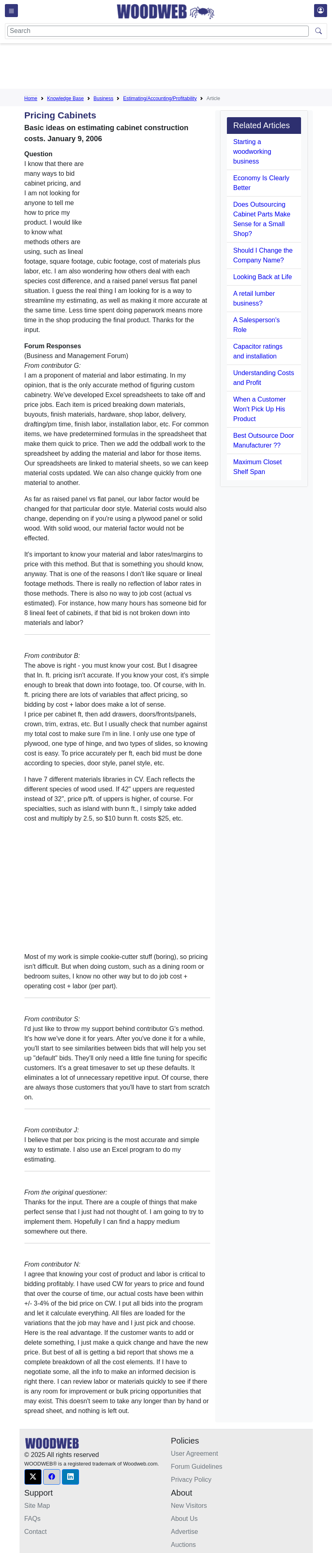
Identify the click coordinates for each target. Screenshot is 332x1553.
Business (104, 98)
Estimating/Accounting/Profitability (160, 98)
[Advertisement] (172, 67)
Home (30, 98)
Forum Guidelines (196, 1466)
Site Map (37, 1505)
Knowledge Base (65, 98)
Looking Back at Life (262, 276)
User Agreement (194, 1453)
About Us (184, 1518)
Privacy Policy (191, 1479)
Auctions (183, 1544)
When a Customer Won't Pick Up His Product (259, 409)
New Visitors (189, 1505)
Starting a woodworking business (252, 151)
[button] (33, 1477)
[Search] (158, 31)
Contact (35, 1531)
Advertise (184, 1531)
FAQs (32, 1518)
